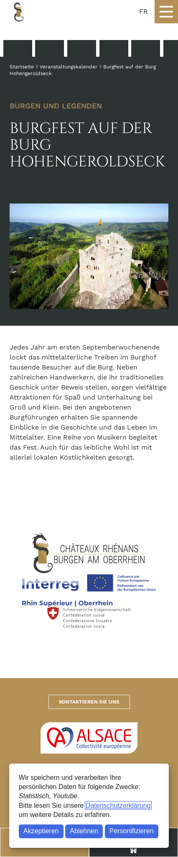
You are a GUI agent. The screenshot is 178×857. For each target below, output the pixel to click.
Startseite (22, 67)
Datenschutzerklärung (118, 805)
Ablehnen (84, 830)
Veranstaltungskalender (68, 67)
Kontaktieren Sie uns (89, 702)
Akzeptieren (41, 830)
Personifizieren (131, 830)
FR (143, 11)
